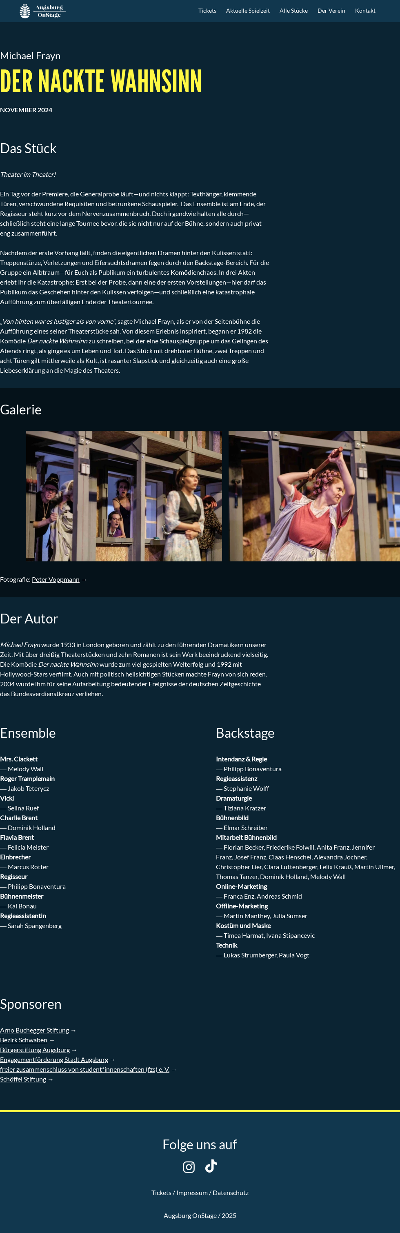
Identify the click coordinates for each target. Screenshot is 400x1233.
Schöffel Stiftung (23, 1079)
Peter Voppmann (56, 579)
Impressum (192, 1192)
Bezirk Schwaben (23, 1040)
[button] (248, 11)
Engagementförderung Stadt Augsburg (54, 1059)
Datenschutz (231, 1192)
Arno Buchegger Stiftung (34, 1030)
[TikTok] (211, 1167)
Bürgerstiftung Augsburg (35, 1049)
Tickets (161, 1192)
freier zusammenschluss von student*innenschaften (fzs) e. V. (84, 1069)
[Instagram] (189, 1167)
